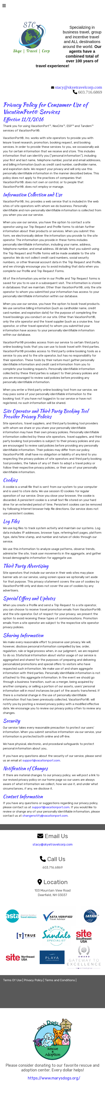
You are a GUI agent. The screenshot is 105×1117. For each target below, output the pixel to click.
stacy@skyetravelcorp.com (78, 87)
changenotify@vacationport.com (45, 815)
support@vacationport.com (41, 760)
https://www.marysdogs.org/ (54, 1078)
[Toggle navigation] (4, 7)
